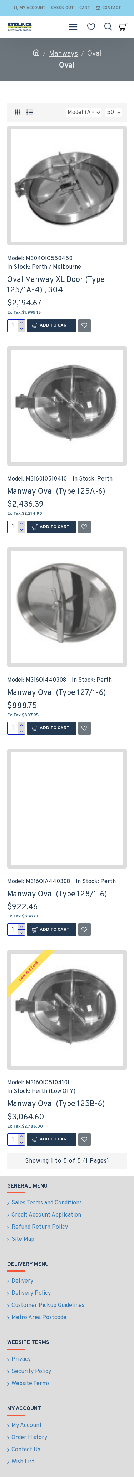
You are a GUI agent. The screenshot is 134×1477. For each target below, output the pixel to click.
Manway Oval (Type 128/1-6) (57, 894)
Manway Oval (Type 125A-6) (56, 492)
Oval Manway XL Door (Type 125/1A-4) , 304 (56, 285)
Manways (63, 54)
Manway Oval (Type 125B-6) (56, 1104)
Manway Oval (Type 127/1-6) (56, 693)
